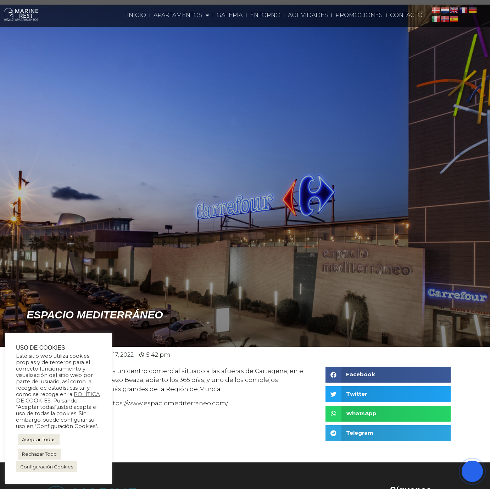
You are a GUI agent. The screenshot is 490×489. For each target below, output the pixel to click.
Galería (230, 15)
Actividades (308, 15)
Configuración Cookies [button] (46, 466)
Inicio (136, 15)
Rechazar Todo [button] (39, 454)
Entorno (265, 15)
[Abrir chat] (472, 471)
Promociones (359, 15)
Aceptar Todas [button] (38, 439)
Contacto (406, 15)
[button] (388, 375)
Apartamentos (181, 15)
